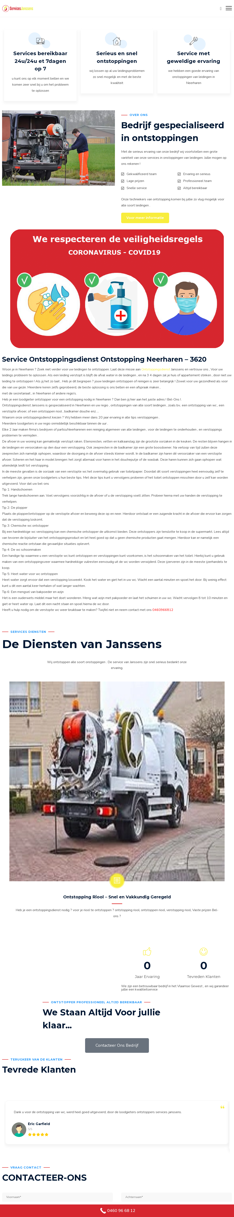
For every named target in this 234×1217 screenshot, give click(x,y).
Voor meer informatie (145, 219)
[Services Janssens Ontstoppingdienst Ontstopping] (17, 8)
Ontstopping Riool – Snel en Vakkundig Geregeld (117, 898)
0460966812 (162, 611)
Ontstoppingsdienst (155, 370)
